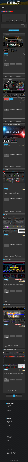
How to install (19, 76)
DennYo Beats (22, 369)
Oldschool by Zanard (8, 79)
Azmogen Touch (7, 259)
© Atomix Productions (14, 460)
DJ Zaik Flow (22, 143)
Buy (8, 406)
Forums (8, 425)
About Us (9, 434)
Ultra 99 (5, 214)
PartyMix (6, 169)
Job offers (9, 437)
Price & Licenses (10, 409)
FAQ (8, 422)
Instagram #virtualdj (11, 452)
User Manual (9, 421)
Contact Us (9, 436)
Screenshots (9, 410)
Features (8, 407)
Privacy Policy (10, 438)
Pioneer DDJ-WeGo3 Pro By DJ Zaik (12, 124)
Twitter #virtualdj (11, 453)
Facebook (9, 449)
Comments (12, 76)
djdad (24, 53)
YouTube (9, 451)
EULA (8, 440)
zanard (23, 98)
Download (9, 405)
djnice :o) (23, 325)
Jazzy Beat (23, 280)
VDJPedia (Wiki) (10, 424)
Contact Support (10, 420)
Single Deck (6, 34)
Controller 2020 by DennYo (10, 349)
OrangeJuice (7, 304)
